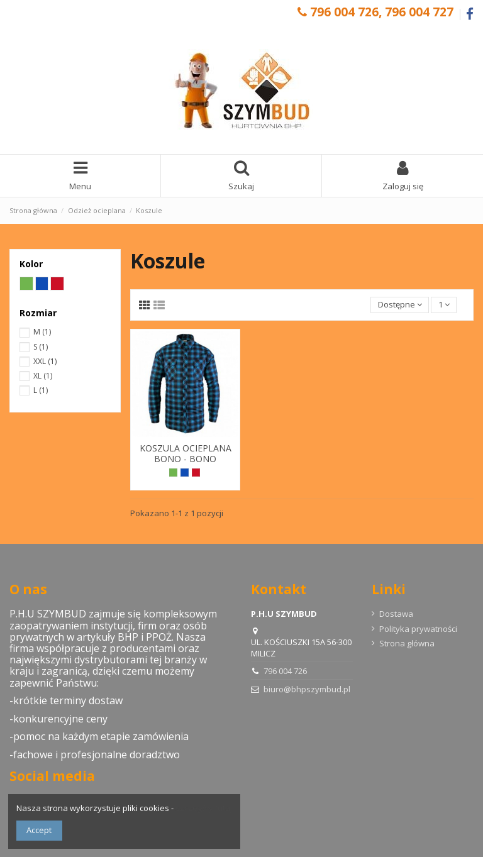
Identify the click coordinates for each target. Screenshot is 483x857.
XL (42, 375)
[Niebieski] (184, 472)
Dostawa (396, 613)
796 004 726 (285, 671)
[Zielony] (173, 472)
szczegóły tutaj (203, 808)
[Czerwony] (196, 472)
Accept (39, 830)
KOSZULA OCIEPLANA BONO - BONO (185, 453)
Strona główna (407, 643)
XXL (45, 361)
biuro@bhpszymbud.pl (307, 689)
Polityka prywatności (418, 628)
